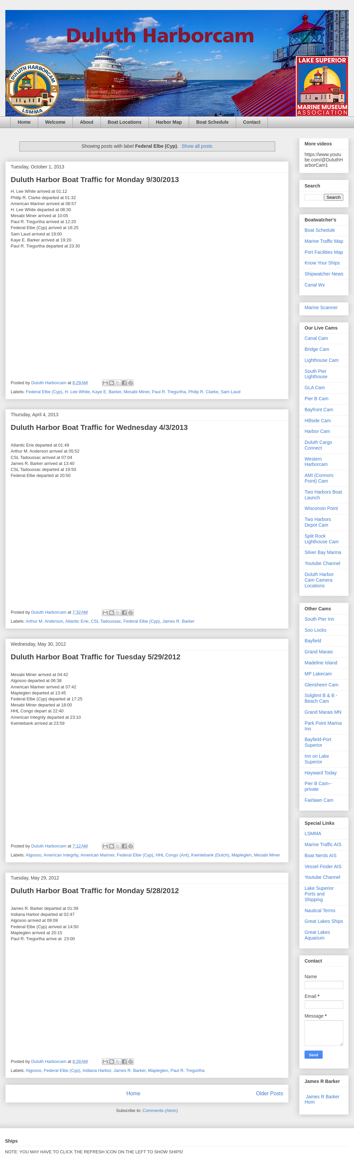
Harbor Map (169, 122)
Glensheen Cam (321, 684)
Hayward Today (321, 772)
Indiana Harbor (96, 1070)
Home (24, 122)
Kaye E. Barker (106, 391)
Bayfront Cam (319, 409)
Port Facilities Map (324, 252)
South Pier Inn (319, 619)
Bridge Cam (317, 349)
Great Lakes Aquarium (317, 935)
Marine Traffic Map (324, 241)
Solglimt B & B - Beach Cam (321, 698)
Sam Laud (230, 391)
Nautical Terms (320, 910)
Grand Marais (319, 651)
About (86, 122)
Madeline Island (321, 662)
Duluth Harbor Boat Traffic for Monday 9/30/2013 (95, 179)
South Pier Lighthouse (316, 374)
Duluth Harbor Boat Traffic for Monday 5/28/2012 (95, 891)
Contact (251, 122)
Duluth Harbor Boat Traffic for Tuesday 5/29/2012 (95, 657)
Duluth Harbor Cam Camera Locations (319, 580)
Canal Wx (315, 284)
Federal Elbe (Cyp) (44, 391)
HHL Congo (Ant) (172, 854)
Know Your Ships (322, 262)
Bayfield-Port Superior (318, 742)
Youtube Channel (322, 563)
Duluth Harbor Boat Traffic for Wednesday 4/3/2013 (99, 427)
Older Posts (269, 1093)
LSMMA (313, 833)
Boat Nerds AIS (321, 855)
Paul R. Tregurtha (169, 391)
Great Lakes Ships (324, 921)
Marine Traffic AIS (323, 844)
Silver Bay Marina (323, 552)
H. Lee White (77, 391)
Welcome (55, 122)
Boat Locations (125, 122)
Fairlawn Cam (319, 800)
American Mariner (97, 854)
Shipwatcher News (324, 273)
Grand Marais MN (323, 712)
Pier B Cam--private (318, 786)
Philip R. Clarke (203, 391)
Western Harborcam (316, 461)
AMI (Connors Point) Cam (319, 478)
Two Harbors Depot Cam (318, 522)
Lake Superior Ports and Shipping (319, 894)
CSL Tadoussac (106, 621)
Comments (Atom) (160, 1110)
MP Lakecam (318, 673)
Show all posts (197, 146)
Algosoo (33, 854)
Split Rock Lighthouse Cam (322, 538)
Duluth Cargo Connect (318, 445)
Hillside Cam (318, 420)
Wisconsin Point (321, 508)
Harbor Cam (317, 431)
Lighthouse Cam (322, 360)
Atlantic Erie (76, 621)
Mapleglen (241, 854)
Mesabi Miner (136, 391)
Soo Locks (315, 630)
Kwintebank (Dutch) (210, 854)
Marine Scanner (321, 307)
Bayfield (313, 640)
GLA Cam (315, 387)
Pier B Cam (317, 398)
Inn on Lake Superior (317, 758)
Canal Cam (316, 338)
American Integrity (60, 854)
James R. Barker (178, 621)
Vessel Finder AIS (323, 866)
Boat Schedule (212, 122)
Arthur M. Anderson (44, 621)
